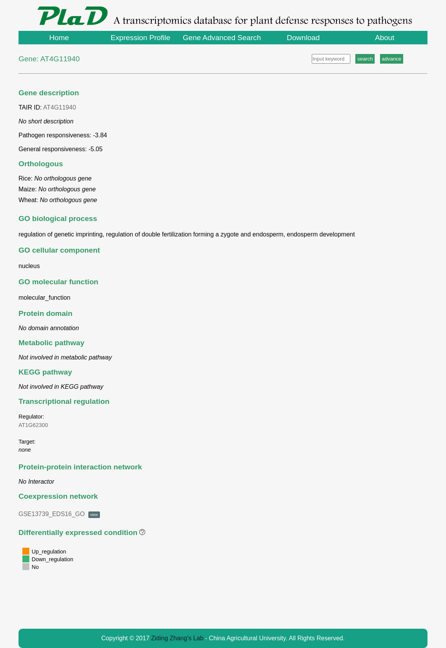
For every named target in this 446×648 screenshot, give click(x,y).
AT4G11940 (59, 107)
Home (59, 38)
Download (303, 38)
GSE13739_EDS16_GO (59, 514)
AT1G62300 (33, 425)
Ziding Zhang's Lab (177, 638)
